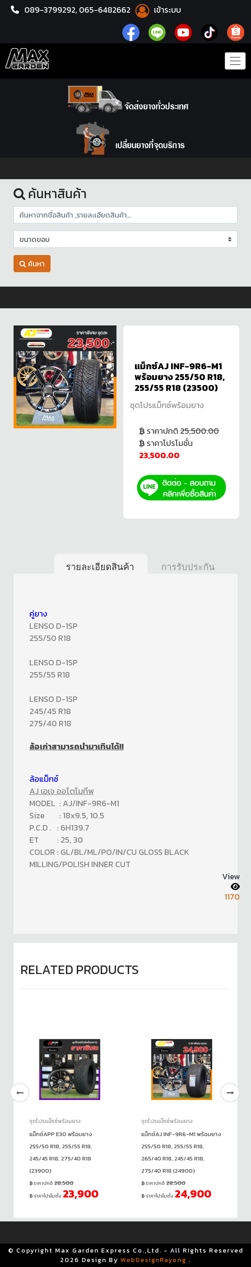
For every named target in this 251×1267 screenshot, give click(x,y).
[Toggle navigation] (235, 61)
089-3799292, (51, 10)
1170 (232, 897)
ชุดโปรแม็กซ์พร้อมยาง (167, 405)
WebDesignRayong (154, 1260)
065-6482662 (107, 10)
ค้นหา (32, 263)
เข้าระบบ (159, 10)
